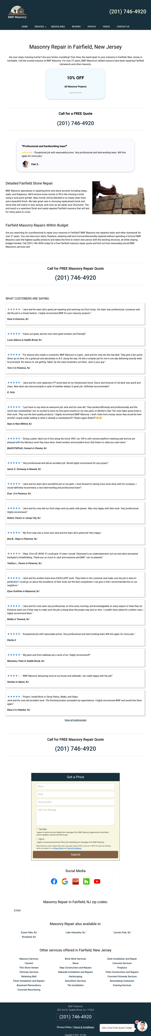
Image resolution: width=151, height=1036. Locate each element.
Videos (106, 26)
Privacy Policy (59, 840)
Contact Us (123, 26)
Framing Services (122, 976)
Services (41, 27)
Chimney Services (28, 963)
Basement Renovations (29, 976)
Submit (75, 846)
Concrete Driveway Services (122, 967)
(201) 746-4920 (127, 12)
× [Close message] (133, 1025)
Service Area (58, 26)
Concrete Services (122, 954)
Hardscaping (75, 967)
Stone (75, 954)
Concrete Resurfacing (29, 981)
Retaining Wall (28, 967)
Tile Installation (75, 976)
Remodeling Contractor (122, 972)
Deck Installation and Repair (122, 950)
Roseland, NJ (29, 928)
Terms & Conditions (74, 840)
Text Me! (43, 820)
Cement (29, 954)
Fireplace (122, 959)
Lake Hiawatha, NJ (75, 923)
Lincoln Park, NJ (122, 923)
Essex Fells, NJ (29, 923)
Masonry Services (28, 950)
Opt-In (41, 830)
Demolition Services (75, 972)
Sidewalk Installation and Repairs (75, 963)
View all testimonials (75, 711)
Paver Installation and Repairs (29, 972)
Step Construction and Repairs (75, 959)
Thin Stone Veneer (28, 959)
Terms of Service (96, 1030)
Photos (92, 26)
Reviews (76, 26)
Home (25, 26)
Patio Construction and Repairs (122, 963)
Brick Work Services (75, 950)
